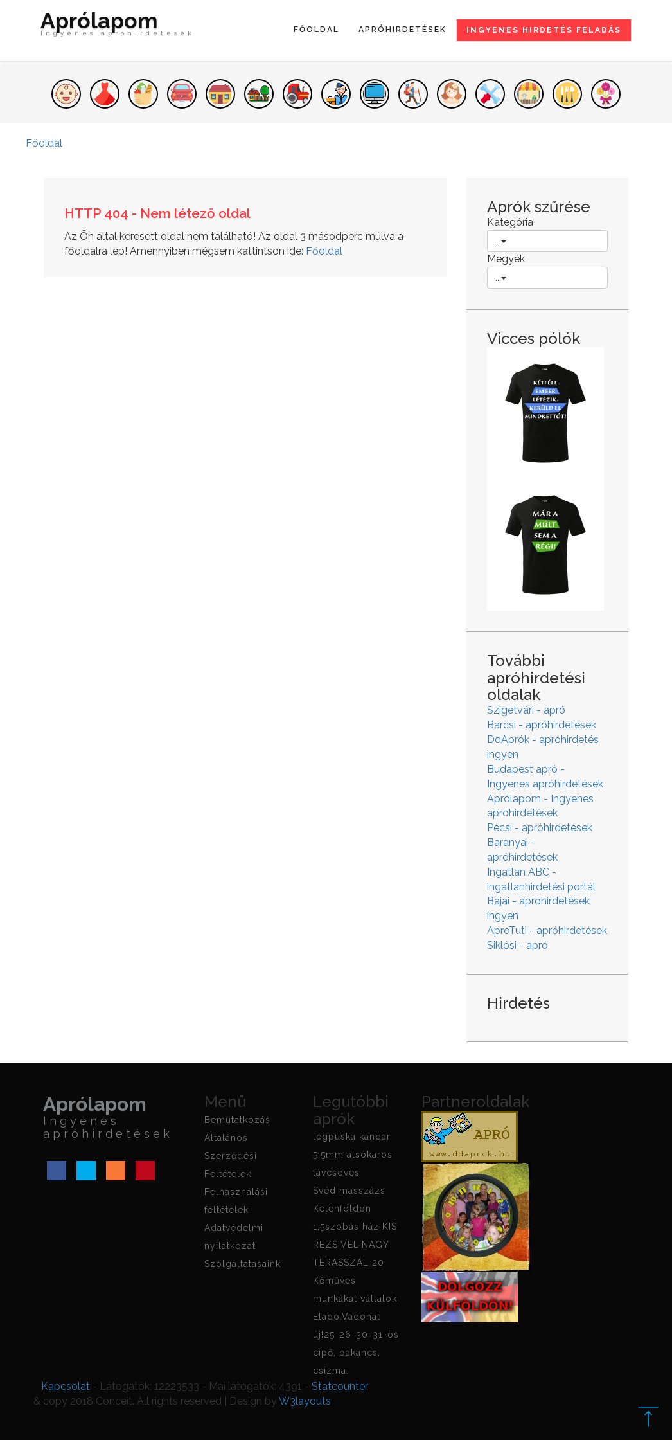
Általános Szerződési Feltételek (230, 1156)
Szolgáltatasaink (242, 1264)
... (500, 241)
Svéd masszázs (349, 1190)
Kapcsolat (65, 1386)
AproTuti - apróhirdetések (547, 930)
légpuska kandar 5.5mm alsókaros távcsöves (353, 1154)
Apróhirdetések (402, 29)
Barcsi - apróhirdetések (541, 725)
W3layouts (305, 1401)
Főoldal (316, 29)
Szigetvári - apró (526, 710)
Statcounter (340, 1386)
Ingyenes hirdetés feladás (543, 30)
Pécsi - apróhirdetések (539, 828)
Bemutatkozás (237, 1120)
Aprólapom (117, 27)
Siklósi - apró (517, 945)
